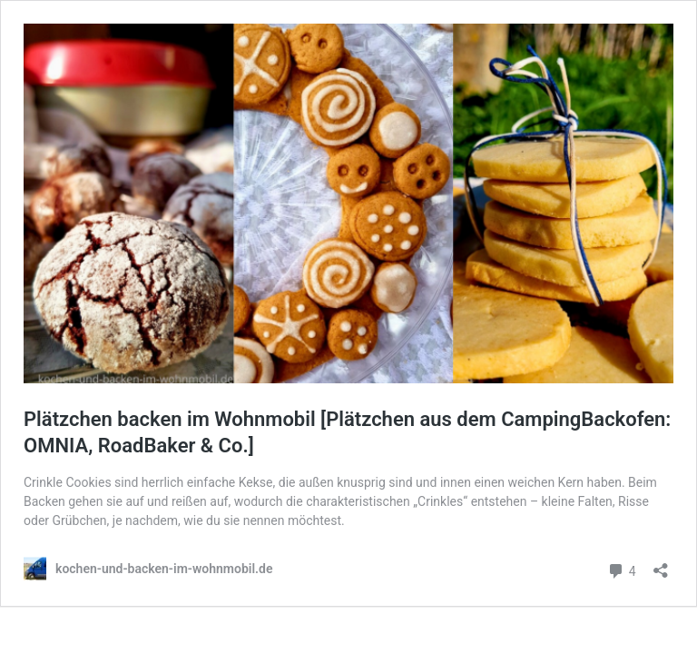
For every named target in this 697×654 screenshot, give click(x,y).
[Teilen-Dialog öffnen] (660, 564)
